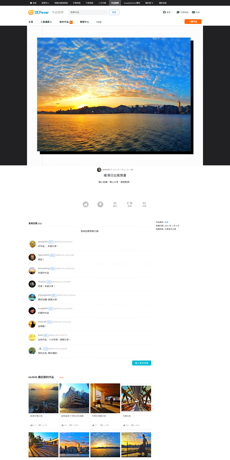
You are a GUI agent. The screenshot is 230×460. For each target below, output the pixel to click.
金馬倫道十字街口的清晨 (72, 416)
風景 (166, 222)
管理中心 (84, 22)
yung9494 (43, 308)
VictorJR (42, 321)
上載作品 (193, 21)
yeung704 (43, 241)
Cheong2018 (44, 295)
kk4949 (103, 169)
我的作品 (65, 22)
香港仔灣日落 (36, 416)
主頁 (30, 22)
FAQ (99, 22)
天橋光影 (127, 416)
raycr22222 (43, 255)
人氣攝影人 (46, 22)
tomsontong (43, 268)
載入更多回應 (141, 363)
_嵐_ (40, 348)
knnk (40, 335)
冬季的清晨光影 (99, 416)
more (61, 377)
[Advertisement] (115, 193)
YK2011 (42, 281)
